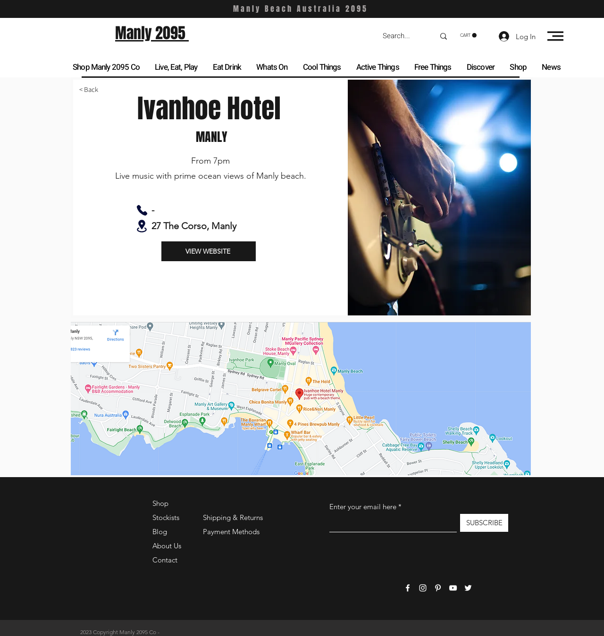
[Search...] (401, 36)
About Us (166, 545)
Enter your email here (362, 506)
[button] (468, 35)
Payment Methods (232, 531)
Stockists (165, 517)
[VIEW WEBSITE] (208, 251)
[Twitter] (468, 588)
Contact (164, 559)
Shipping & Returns (233, 517)
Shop (160, 503)
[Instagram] (423, 588)
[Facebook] (407, 588)
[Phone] (141, 210)
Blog (159, 531)
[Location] (141, 226)
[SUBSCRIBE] (484, 523)
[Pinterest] (438, 588)
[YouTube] (453, 588)
